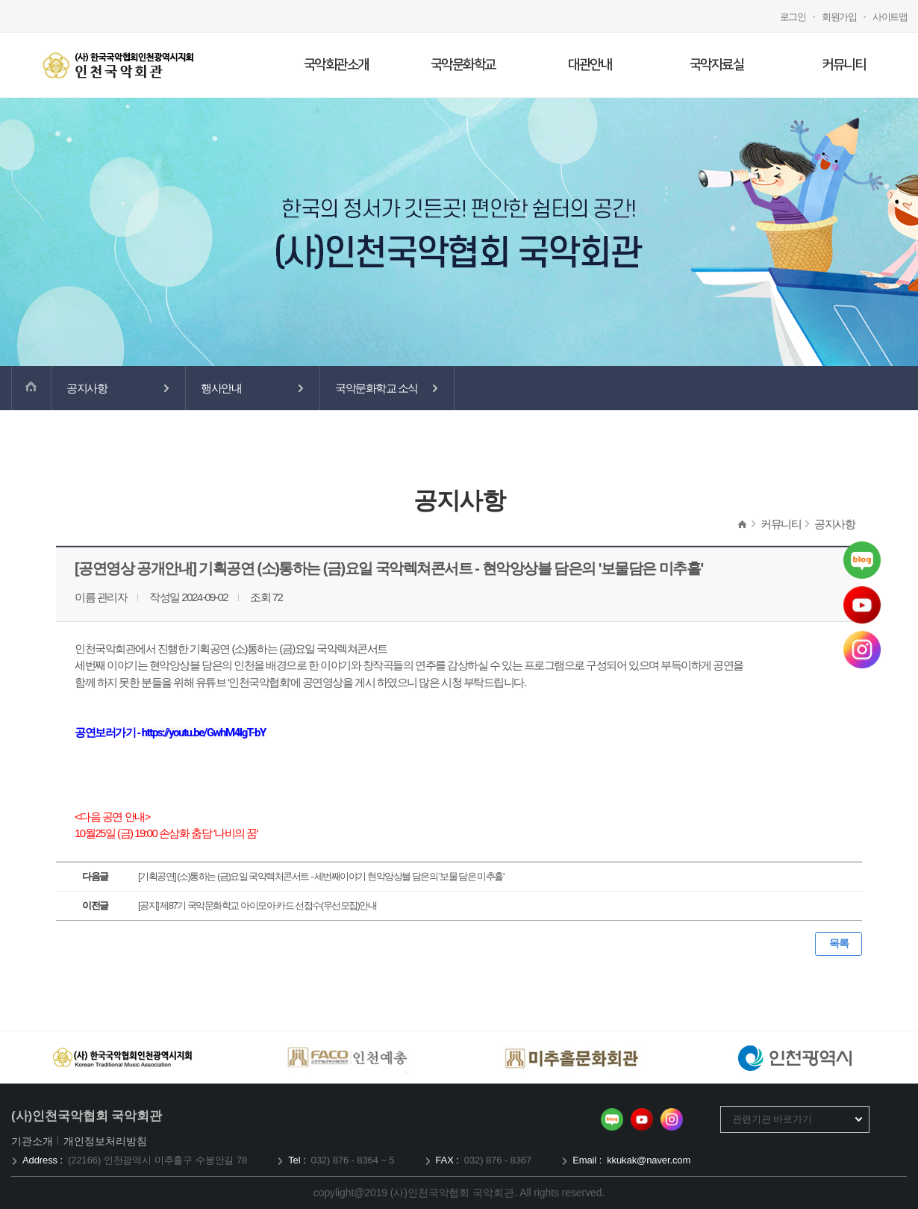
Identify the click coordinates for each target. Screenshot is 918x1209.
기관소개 (33, 1141)
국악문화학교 (463, 65)
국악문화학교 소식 (376, 388)
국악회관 (117, 65)
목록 (838, 943)
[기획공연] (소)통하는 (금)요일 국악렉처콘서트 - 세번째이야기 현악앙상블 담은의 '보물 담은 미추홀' (321, 876)
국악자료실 (717, 65)
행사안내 (221, 388)
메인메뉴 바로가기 (0, 0)
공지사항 (86, 388)
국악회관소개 (336, 65)
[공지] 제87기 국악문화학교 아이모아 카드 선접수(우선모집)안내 (257, 905)
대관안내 (589, 65)
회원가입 (839, 16)
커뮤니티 (843, 65)
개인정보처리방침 (104, 1141)
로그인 (793, 16)
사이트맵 (889, 16)
